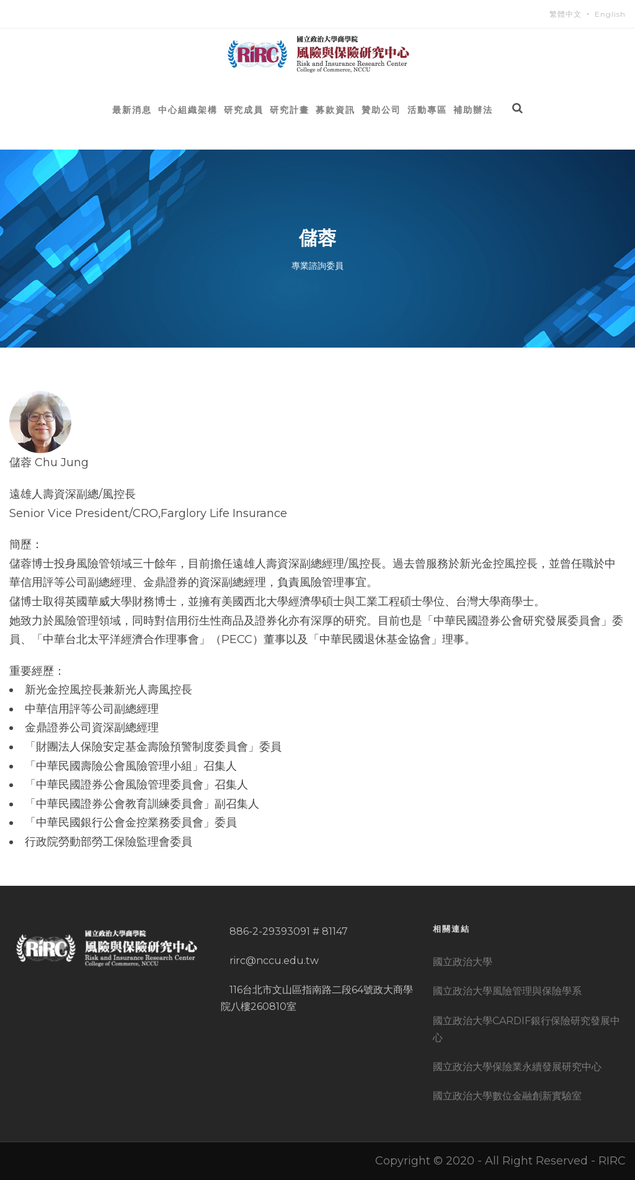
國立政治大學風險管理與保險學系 (507, 991)
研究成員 (244, 109)
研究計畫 (289, 109)
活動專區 (427, 109)
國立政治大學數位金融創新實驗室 (507, 1096)
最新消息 (132, 109)
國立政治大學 (462, 962)
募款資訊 (335, 109)
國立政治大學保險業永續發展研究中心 (517, 1067)
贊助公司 (381, 109)
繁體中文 (565, 14)
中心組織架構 (188, 109)
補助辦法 (473, 109)
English (610, 14)
